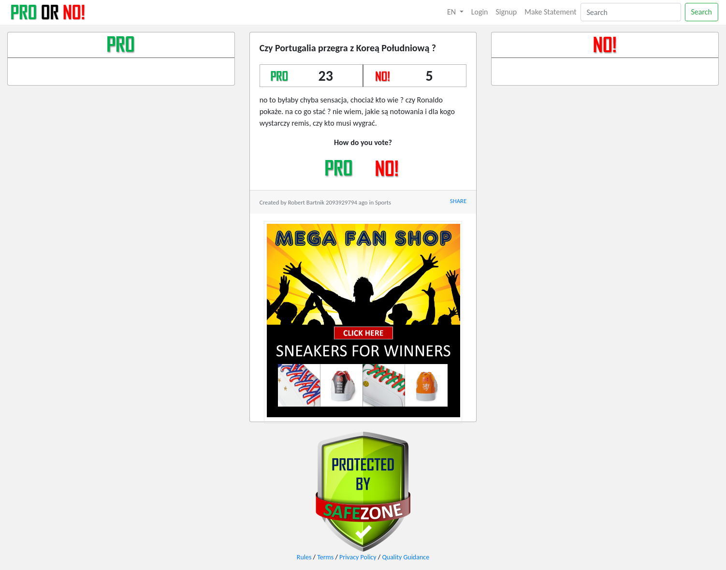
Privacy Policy (358, 557)
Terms (325, 557)
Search (701, 11)
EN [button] (452, 11)
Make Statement (550, 11)
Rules (304, 557)
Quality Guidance (405, 557)
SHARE (458, 201)
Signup (506, 11)
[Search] (631, 12)
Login (479, 11)
